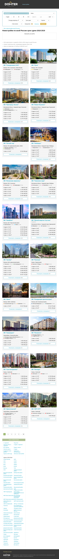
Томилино (5, 543)
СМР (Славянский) (7, 503)
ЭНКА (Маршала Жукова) (7, 501)
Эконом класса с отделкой (7, 445)
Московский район (18, 480)
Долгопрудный (6, 536)
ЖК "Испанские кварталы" (12, 181)
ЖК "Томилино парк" (38, 181)
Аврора (5, 508)
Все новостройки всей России (12, 28)
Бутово (15, 537)
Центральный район (8, 489)
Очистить (37, 23)
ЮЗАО (15, 466)
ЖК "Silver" (7, 299)
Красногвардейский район (18, 478)
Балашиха (16, 539)
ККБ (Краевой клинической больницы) (17, 496)
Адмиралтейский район (18, 470)
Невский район (6, 482)
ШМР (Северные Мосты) (18, 511)
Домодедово (17, 536)
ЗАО (4, 461)
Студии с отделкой (18, 444)
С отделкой (6, 442)
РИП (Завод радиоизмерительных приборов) (19, 492)
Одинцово (5, 539)
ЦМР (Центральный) (18, 501)
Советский (16, 516)
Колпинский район (7, 477)
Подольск (5, 537)
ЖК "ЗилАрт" (8, 260)
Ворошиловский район (17, 526)
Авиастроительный (7, 512)
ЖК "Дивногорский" (10, 409)
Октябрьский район (7, 523)
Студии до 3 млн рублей (7, 451)
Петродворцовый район (7, 485)
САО (4, 462)
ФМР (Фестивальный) (8, 495)
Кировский (5, 514)
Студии (15, 449)
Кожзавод (5, 510)
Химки (4, 534)
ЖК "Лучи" (34, 65)
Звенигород (16, 543)
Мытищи (16, 534)
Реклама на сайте (7, 551)
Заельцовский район (8, 519)
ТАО (15, 468)
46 (23, 434)
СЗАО (15, 461)
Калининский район (8, 475)
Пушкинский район (7, 487)
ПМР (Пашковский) (18, 499)
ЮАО (4, 466)
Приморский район (18, 484)
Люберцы (16, 541)
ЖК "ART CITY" (36, 409)
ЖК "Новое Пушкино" (38, 104)
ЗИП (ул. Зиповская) (18, 503)
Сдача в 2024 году (7, 453)
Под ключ (16, 442)
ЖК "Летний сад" (9, 143)
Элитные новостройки (19, 453)
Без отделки (6, 447)
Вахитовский (17, 512)
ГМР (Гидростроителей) (18, 489)
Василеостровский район (7, 473)
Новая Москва (6, 459)
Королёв (5, 541)
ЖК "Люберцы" (36, 143)
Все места (16, 544)
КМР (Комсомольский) (8, 499)
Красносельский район (7, 480)
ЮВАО (15, 464)
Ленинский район (18, 521)
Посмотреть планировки (15, 83)
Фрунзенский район (18, 487)
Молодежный (6, 518)
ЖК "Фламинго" (36, 333)
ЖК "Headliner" (8, 220)
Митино (5, 468)
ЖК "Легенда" (35, 369)
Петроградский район (19, 482)
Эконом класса (6, 449)
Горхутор (5, 505)
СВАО (15, 462)
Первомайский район (19, 523)
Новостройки (25, 4)
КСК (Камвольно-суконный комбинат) (18, 506)
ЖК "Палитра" (36, 260)
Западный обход (17, 508)
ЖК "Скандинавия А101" (11, 65)
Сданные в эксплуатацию (17, 451)
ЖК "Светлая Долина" (11, 369)
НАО (4, 469)
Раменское (6, 544)
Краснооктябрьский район (7, 530)
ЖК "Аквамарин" (9, 333)
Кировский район (18, 475)
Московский (16, 514)
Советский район (18, 529)
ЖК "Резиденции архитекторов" (41, 299)
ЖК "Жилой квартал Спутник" (41, 220)
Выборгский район (18, 472)
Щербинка (16, 532)
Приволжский (6, 516)
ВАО (4, 464)
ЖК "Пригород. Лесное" (11, 104)
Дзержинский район (18, 518)
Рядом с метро (17, 447)
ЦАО (15, 459)
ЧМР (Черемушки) (7, 491)
